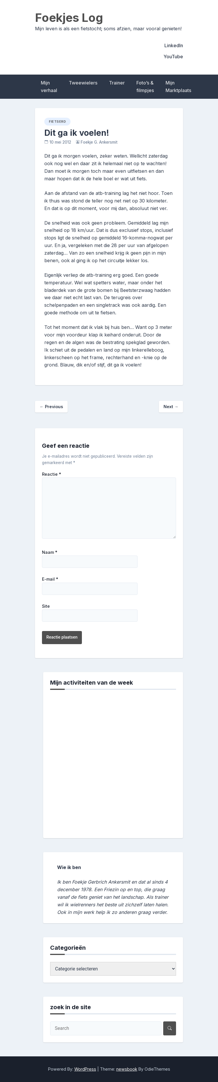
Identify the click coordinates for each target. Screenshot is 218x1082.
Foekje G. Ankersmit (99, 142)
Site (46, 606)
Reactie (51, 474)
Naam (49, 552)
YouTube (173, 56)
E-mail (50, 579)
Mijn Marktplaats (178, 86)
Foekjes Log (69, 17)
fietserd (57, 121)
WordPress (85, 1069)
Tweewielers (83, 83)
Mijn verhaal (49, 86)
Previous (51, 406)
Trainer (117, 83)
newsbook (126, 1069)
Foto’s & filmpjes (145, 86)
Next (171, 406)
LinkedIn (173, 45)
